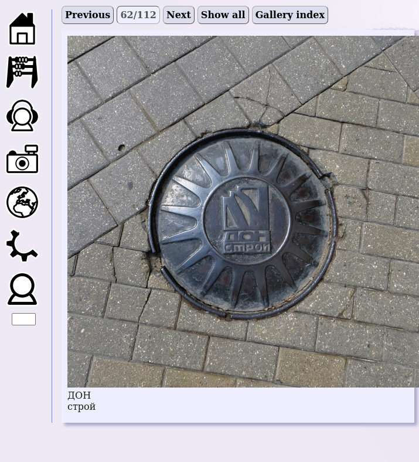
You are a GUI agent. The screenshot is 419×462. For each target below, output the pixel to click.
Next (178, 15)
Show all (223, 15)
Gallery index (290, 15)
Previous (87, 15)
